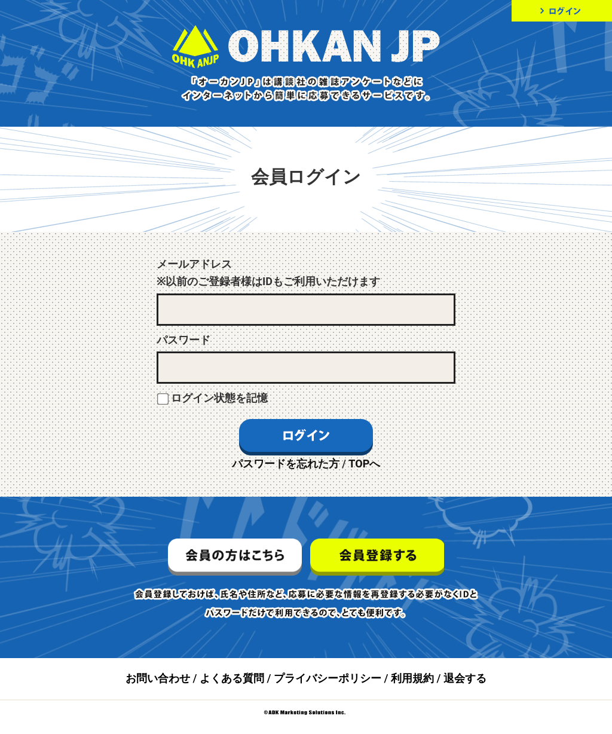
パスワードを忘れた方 (285, 463)
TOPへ (364, 463)
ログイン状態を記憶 (219, 398)
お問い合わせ (158, 678)
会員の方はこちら (235, 557)
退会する (464, 678)
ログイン (562, 11)
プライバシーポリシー (327, 678)
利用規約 (412, 678)
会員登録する (377, 557)
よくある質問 (232, 678)
